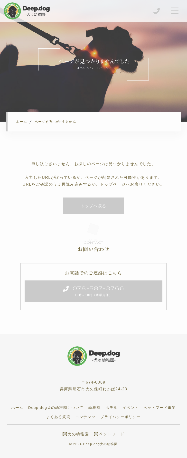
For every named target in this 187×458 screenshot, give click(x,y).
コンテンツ (85, 417)
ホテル (111, 408)
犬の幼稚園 (76, 434)
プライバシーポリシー (120, 417)
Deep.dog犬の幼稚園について (56, 408)
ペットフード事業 (159, 408)
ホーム (17, 408)
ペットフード (109, 434)
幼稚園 (94, 408)
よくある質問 (58, 417)
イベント (130, 408)
